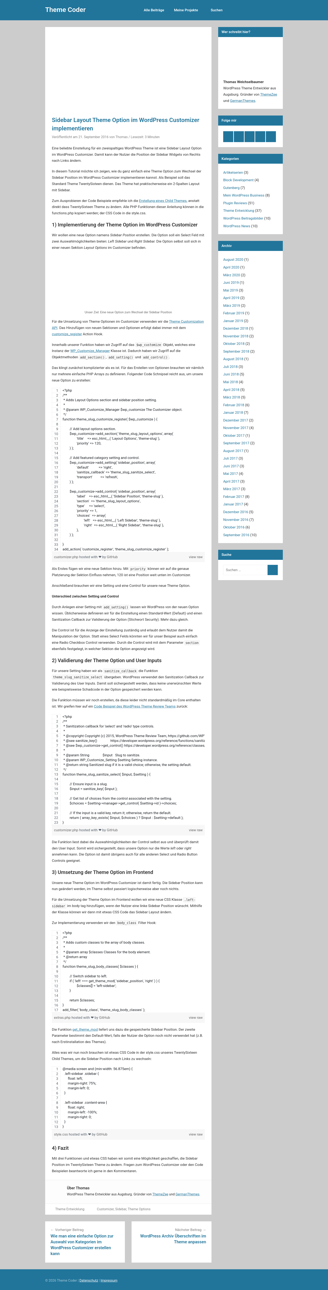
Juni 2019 (231, 282)
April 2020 (231, 267)
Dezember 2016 (235, 512)
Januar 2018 (233, 412)
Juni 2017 (231, 466)
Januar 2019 (233, 321)
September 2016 (236, 535)
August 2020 (233, 259)
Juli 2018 (230, 367)
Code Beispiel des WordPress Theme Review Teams (135, 706)
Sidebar (120, 1209)
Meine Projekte (186, 10)
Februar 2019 (233, 313)
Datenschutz (88, 1280)
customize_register (67, 334)
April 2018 (231, 390)
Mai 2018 (230, 382)
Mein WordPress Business (243, 195)
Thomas (121, 137)
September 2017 (236, 443)
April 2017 (231, 481)
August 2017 (233, 451)
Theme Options (139, 1209)
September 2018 (236, 351)
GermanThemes (187, 1194)
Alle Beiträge (156, 10)
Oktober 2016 (234, 527)
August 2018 (233, 359)
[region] (128, 470)
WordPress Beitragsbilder (243, 218)
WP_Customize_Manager (90, 351)
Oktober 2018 (234, 344)
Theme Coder (65, 10)
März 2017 (231, 489)
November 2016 (236, 520)
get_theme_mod (85, 1029)
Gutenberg (231, 188)
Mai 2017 (230, 474)
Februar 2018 (233, 405)
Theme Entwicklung (69, 1209)
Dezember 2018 (235, 328)
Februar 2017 (233, 497)
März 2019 (231, 305)
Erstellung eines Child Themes (163, 201)
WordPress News (236, 226)
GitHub (112, 557)
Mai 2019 (230, 290)
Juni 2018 (231, 374)
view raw (196, 557)
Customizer (105, 1209)
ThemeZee (160, 1194)
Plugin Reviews (235, 203)
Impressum (109, 1280)
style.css (61, 1134)
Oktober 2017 (234, 435)
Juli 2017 (230, 458)
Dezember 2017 (235, 420)
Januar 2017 (233, 504)
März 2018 (231, 397)
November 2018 (236, 336)
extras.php (63, 1017)
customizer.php (66, 557)
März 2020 (231, 275)
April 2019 (231, 298)
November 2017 (236, 428)
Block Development (238, 180)
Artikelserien (233, 172)
